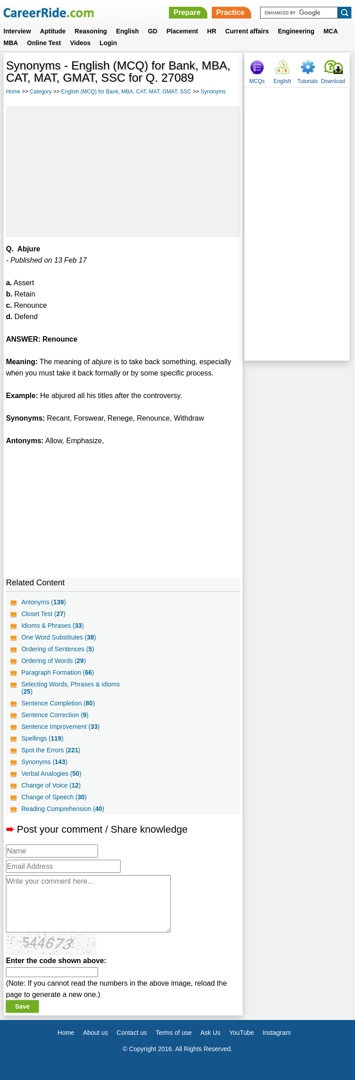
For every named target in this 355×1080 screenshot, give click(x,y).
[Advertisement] (123, 171)
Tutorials (307, 81)
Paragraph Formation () (57, 672)
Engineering (296, 31)
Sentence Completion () (58, 703)
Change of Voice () (51, 785)
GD (152, 31)
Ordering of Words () (53, 660)
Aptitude (53, 31)
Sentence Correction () (55, 714)
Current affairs (247, 31)
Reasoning (91, 31)
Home (13, 91)
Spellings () (42, 738)
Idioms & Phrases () (52, 625)
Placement (182, 31)
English (127, 31)
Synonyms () (44, 761)
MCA (330, 31)
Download (333, 81)
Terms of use (173, 1032)
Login (108, 42)
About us (95, 1032)
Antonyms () (43, 602)
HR (211, 31)
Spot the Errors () (50, 750)
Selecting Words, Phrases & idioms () (70, 688)
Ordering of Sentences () (57, 649)
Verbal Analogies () (51, 773)
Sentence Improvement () (60, 726)
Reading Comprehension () (62, 808)
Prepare (187, 12)
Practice (230, 12)
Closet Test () (43, 613)
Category (41, 91)
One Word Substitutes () (58, 637)
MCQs (257, 81)
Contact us (132, 1032)
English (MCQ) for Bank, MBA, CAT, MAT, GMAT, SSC (126, 91)
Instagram (276, 1032)
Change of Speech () (54, 797)
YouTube (241, 1032)
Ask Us (210, 1032)
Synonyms (213, 91)
